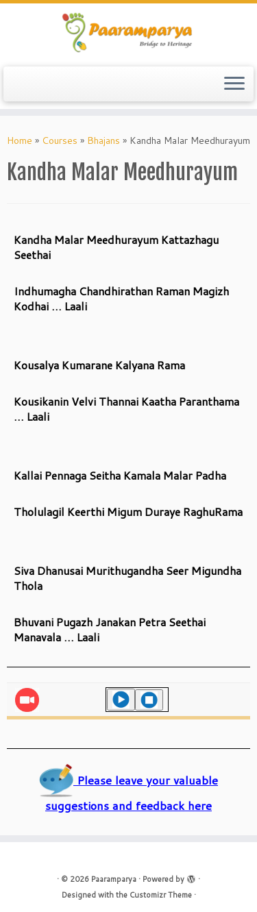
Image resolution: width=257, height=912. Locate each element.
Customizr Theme (161, 894)
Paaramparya (113, 879)
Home (19, 140)
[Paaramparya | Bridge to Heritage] (128, 33)
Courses (59, 140)
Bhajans (103, 140)
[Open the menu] (234, 84)
